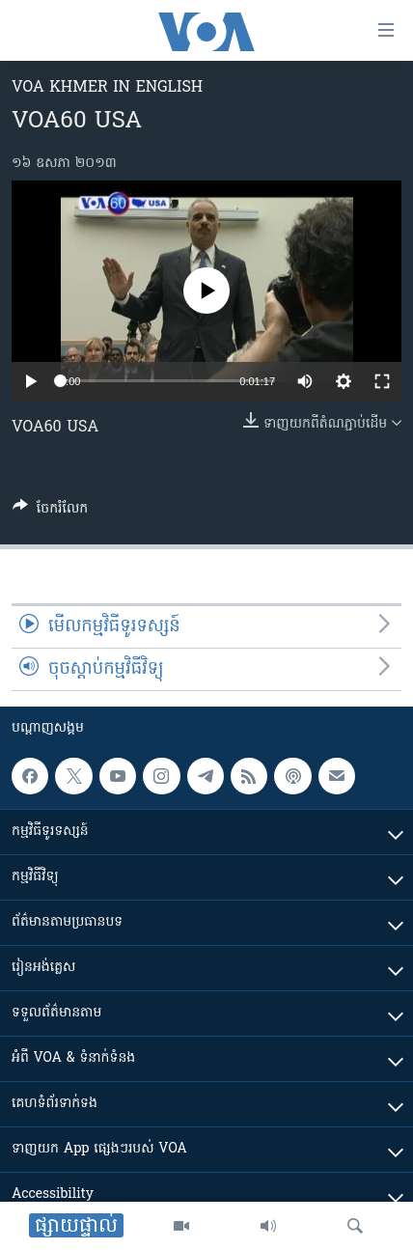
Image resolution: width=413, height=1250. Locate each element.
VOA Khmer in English (107, 87)
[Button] (50, 511)
